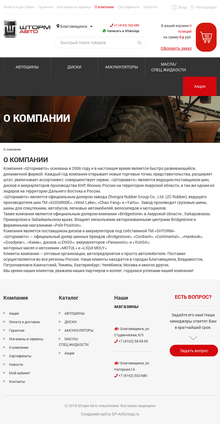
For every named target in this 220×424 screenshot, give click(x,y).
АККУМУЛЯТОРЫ (121, 67)
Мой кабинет (19, 373)
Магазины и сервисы (74, 7)
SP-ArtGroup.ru (125, 414)
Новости (150, 7)
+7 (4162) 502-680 (124, 25)
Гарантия (45, 7)
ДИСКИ (74, 67)
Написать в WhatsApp (120, 31)
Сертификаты (129, 7)
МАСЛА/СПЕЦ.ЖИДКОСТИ (168, 66)
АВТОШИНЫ (27, 67)
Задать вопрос (194, 350)
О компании (104, 7)
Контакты (17, 381)
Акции (200, 86)
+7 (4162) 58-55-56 (131, 341)
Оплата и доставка (18, 7)
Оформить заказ (176, 48)
